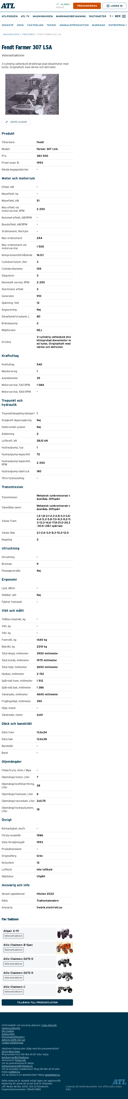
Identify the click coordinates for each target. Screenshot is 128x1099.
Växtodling (35, 25)
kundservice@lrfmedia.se (15, 1057)
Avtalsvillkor (8, 1034)
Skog (20, 25)
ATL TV (25, 16)
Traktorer (28, 34)
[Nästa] (112, 16)
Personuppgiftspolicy (13, 1037)
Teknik (51, 25)
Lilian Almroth (49, 1025)
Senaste (8, 25)
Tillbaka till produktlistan (37, 1002)
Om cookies (8, 1031)
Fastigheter (97, 16)
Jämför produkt (16, 121)
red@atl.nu (14, 1072)
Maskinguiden (43, 16)
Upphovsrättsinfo (11, 1028)
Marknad (98, 25)
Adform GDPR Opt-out (13, 1040)
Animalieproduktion (74, 25)
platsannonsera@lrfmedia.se (17, 1066)
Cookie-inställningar (13, 1042)
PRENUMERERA (87, 5)
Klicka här (20, 1060)
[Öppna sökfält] (120, 16)
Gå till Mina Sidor (11, 1051)
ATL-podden (10, 16)
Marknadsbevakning (71, 16)
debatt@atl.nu (52, 1075)
